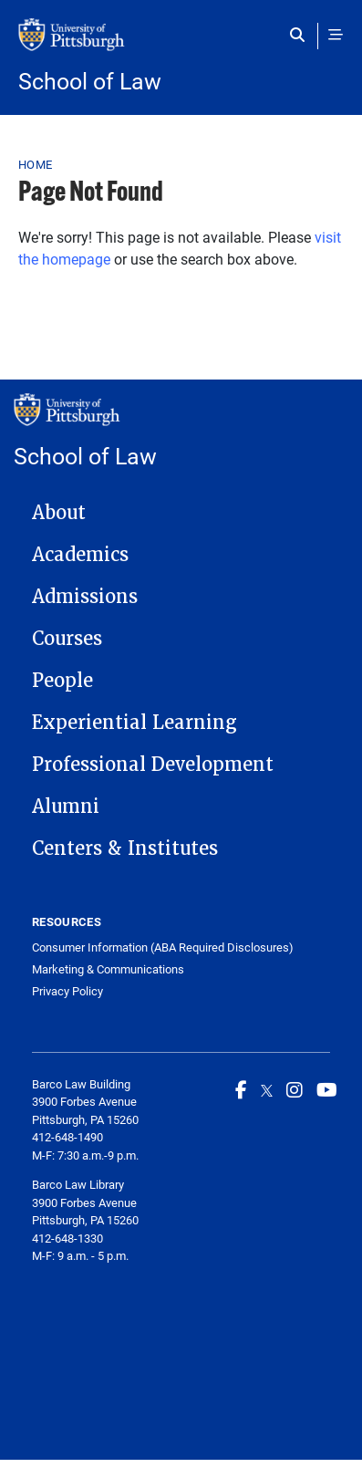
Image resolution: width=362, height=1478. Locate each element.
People (62, 680)
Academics (80, 555)
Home (35, 164)
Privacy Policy (67, 991)
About (59, 513)
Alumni (65, 806)
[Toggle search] (301, 35)
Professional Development (153, 764)
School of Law (89, 80)
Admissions (85, 597)
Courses (67, 639)
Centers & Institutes (125, 848)
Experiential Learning (134, 722)
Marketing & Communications (108, 969)
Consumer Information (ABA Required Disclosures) (163, 947)
